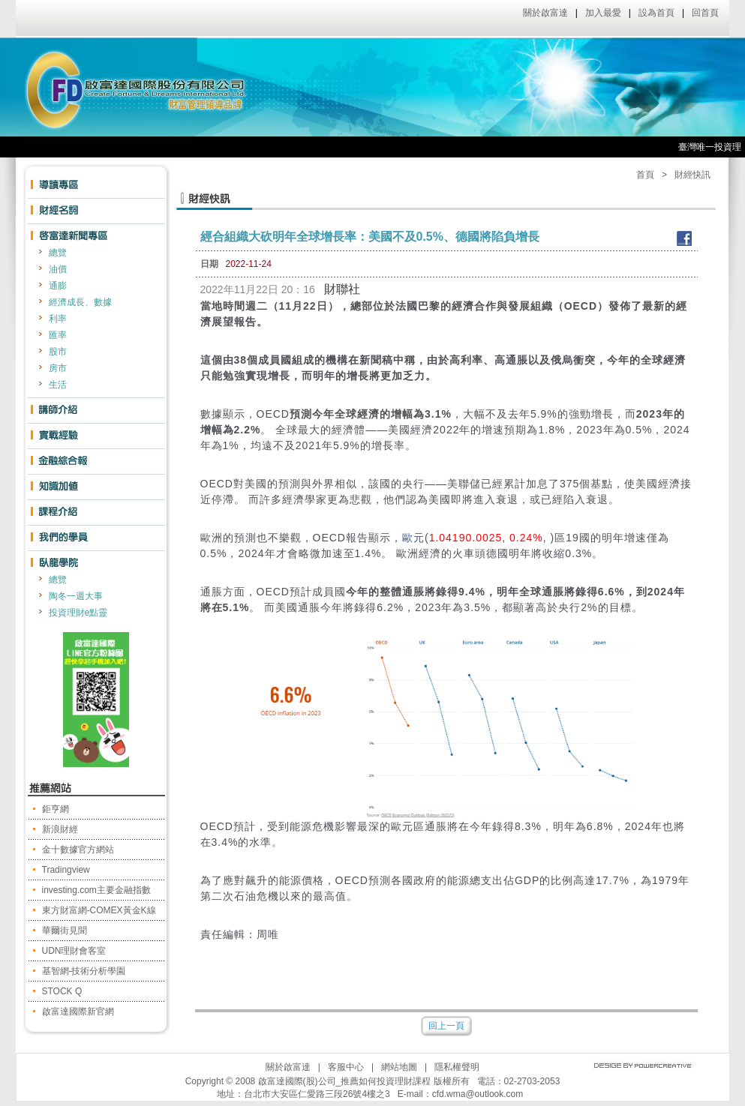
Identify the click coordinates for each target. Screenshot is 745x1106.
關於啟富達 (545, 12)
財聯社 (342, 289)
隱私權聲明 (456, 1067)
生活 (58, 384)
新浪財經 (60, 829)
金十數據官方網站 (78, 849)
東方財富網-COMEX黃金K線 (99, 910)
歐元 (413, 538)
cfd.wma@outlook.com (478, 1094)
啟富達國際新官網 (78, 1011)
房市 (58, 368)
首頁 (645, 174)
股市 (58, 351)
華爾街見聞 (64, 930)
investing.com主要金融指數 (96, 890)
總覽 (58, 252)
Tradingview (66, 870)
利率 (58, 318)
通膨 (58, 285)
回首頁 (705, 12)
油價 (58, 269)
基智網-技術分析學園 (84, 971)
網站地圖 (399, 1067)
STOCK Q (62, 991)
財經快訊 (692, 174)
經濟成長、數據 (80, 302)
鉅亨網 (55, 809)
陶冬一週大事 (76, 596)
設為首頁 (656, 12)
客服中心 (346, 1067)
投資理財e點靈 (78, 612)
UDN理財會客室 (74, 951)
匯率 (58, 335)
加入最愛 (603, 12)
